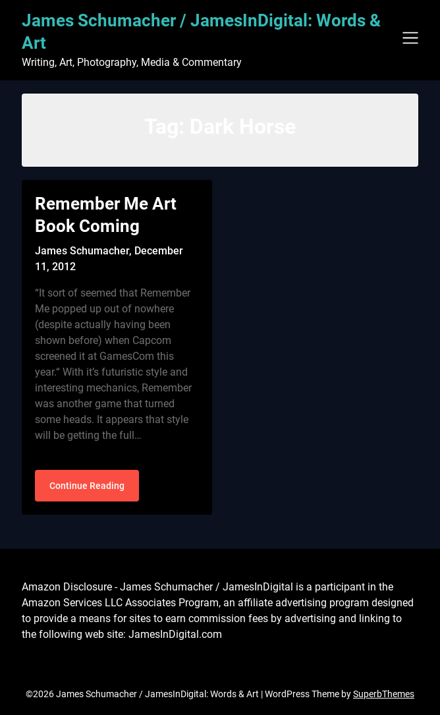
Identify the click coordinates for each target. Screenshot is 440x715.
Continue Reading (86, 485)
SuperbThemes (383, 694)
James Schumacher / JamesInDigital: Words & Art (201, 32)
